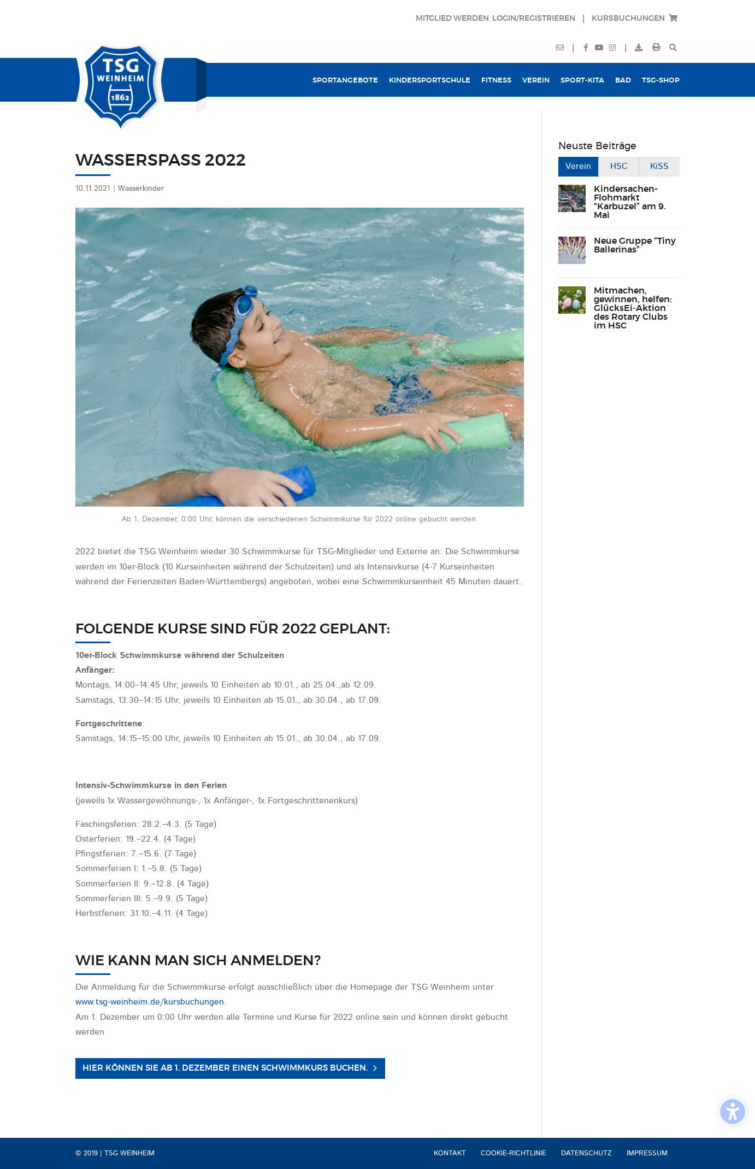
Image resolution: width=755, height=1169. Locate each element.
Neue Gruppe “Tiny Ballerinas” (635, 245)
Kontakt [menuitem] (450, 1153)
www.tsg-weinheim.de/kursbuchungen (149, 1002)
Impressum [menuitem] (647, 1153)
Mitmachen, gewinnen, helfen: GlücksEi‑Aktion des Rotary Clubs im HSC (633, 308)
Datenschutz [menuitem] (586, 1153)
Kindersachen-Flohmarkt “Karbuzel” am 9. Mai (630, 202)
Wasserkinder (141, 188)
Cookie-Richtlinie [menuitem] (513, 1153)
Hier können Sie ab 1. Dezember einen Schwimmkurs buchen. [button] (225, 1068)
